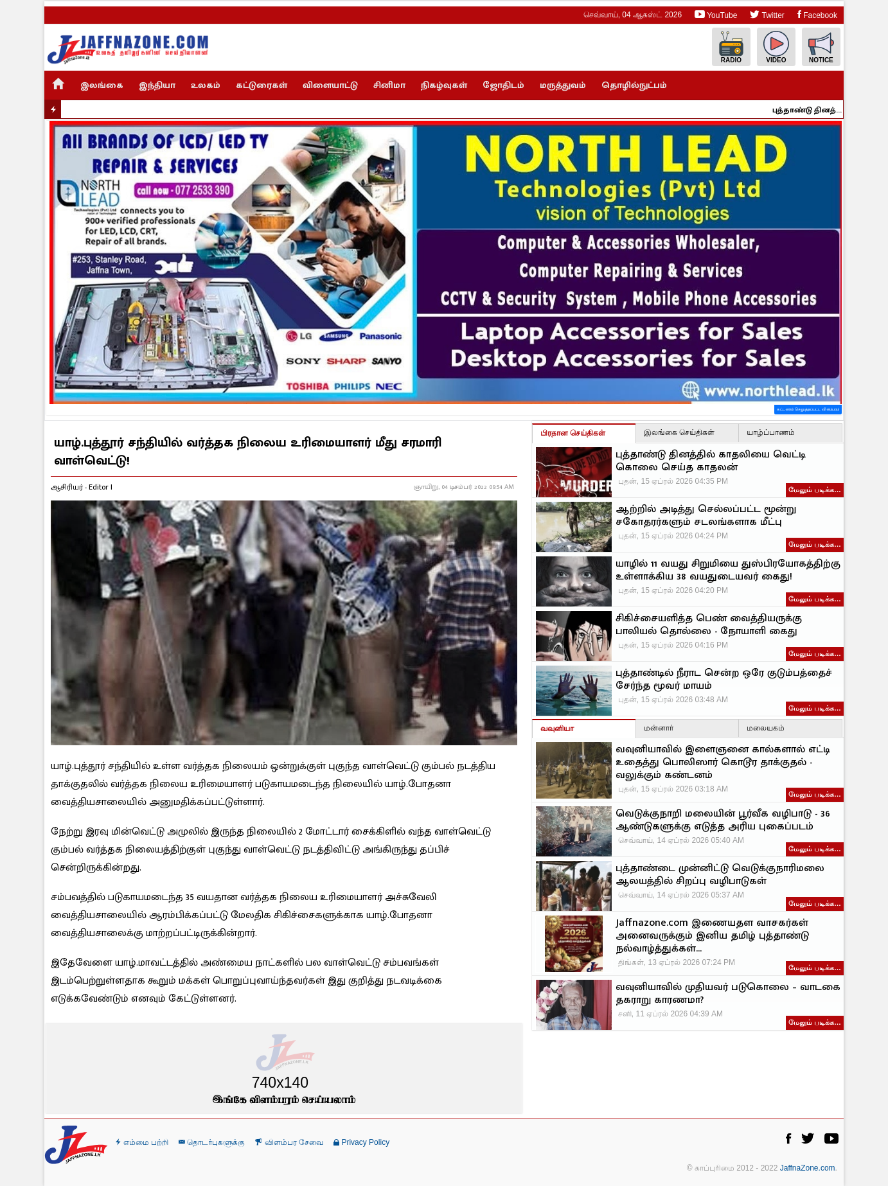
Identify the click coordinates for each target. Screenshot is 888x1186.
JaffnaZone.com (807, 1168)
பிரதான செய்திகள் (572, 433)
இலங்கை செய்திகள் (679, 432)
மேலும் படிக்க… (814, 489)
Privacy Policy (361, 1142)
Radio (731, 47)
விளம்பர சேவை (289, 1142)
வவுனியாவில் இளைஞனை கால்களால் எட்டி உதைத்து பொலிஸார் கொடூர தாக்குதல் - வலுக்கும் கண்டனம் (723, 762)
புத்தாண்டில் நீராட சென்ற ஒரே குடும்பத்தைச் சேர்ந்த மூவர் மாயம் (724, 680)
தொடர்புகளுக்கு (212, 1142)
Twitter (767, 14)
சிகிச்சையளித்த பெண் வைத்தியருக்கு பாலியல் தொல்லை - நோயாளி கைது (709, 625)
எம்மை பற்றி (142, 1142)
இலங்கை (101, 85)
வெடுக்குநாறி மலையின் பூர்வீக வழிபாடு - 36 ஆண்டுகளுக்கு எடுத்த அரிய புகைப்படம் (723, 820)
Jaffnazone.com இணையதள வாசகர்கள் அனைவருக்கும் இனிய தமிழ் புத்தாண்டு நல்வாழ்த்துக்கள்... (712, 936)
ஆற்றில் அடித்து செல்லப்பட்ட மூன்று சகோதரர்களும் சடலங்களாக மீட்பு (706, 516)
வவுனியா (557, 728)
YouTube (716, 14)
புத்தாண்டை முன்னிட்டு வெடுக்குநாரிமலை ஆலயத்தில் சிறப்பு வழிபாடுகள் (720, 875)
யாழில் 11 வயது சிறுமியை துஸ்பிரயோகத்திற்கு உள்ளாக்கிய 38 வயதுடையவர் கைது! (728, 570)
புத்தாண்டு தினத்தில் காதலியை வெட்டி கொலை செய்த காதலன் (814, 109)
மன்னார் (658, 727)
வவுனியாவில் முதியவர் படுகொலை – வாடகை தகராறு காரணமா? (728, 994)
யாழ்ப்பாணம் (771, 432)
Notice (821, 47)
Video (776, 47)
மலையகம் (766, 727)
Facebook (817, 14)
